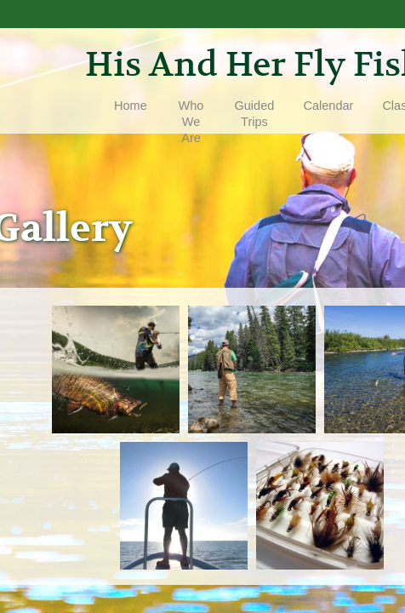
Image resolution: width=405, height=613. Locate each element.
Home (130, 105)
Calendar (329, 105)
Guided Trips (255, 114)
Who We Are (191, 122)
